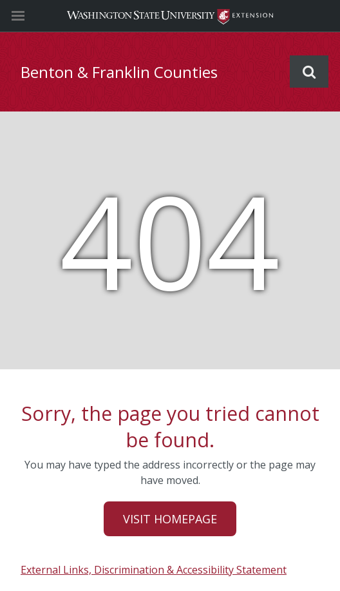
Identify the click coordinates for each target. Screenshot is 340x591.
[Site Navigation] (32, 16)
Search (309, 71)
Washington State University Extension (170, 16)
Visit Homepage (170, 519)
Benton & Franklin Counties (119, 71)
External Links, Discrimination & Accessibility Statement (154, 570)
